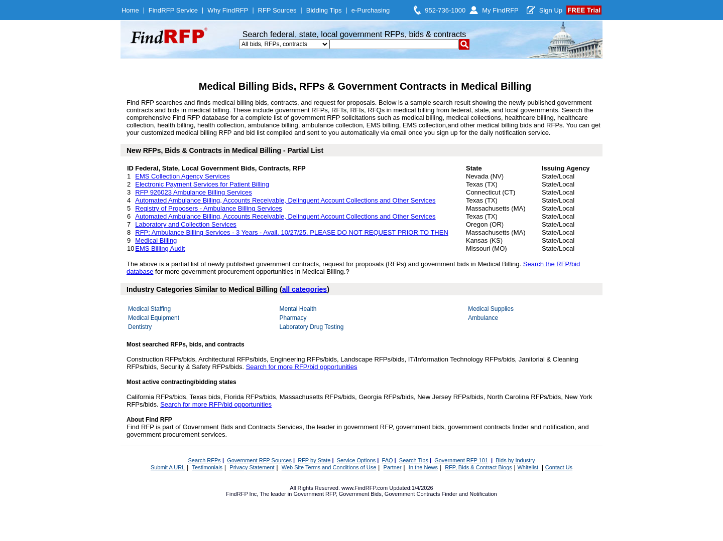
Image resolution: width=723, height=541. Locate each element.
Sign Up (550, 10)
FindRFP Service (173, 10)
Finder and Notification (469, 494)
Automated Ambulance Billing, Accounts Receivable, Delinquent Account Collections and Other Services (285, 200)
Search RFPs (204, 460)
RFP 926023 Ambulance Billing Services (193, 192)
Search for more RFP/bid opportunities (301, 367)
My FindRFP (500, 10)
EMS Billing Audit (160, 248)
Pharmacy (292, 317)
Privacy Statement (251, 467)
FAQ (387, 460)
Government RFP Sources (259, 460)
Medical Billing (156, 240)
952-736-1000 (445, 10)
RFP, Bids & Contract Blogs (478, 467)
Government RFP (314, 494)
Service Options (356, 460)
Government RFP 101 (461, 460)
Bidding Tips (324, 10)
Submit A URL (168, 467)
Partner (393, 467)
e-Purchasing (370, 10)
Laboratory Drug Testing (311, 326)
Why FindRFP (227, 10)
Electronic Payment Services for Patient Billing (202, 184)
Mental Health (297, 308)
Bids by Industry (515, 460)
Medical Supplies (491, 308)
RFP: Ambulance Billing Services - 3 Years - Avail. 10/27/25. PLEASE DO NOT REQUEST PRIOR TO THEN (291, 232)
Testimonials (207, 467)
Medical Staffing (149, 308)
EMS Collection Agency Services (182, 176)
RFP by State (314, 460)
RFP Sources (277, 10)
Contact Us (558, 467)
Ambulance (483, 317)
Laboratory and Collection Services (185, 224)
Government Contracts (412, 494)
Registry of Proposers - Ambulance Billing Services (208, 208)
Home (130, 10)
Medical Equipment (153, 317)
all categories (304, 289)
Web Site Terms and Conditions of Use (329, 467)
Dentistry (140, 326)
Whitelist (528, 467)
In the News (423, 467)
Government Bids (360, 494)
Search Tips (413, 460)
